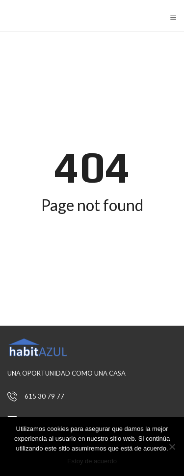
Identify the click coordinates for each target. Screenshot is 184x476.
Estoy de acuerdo (92, 461)
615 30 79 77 (44, 396)
